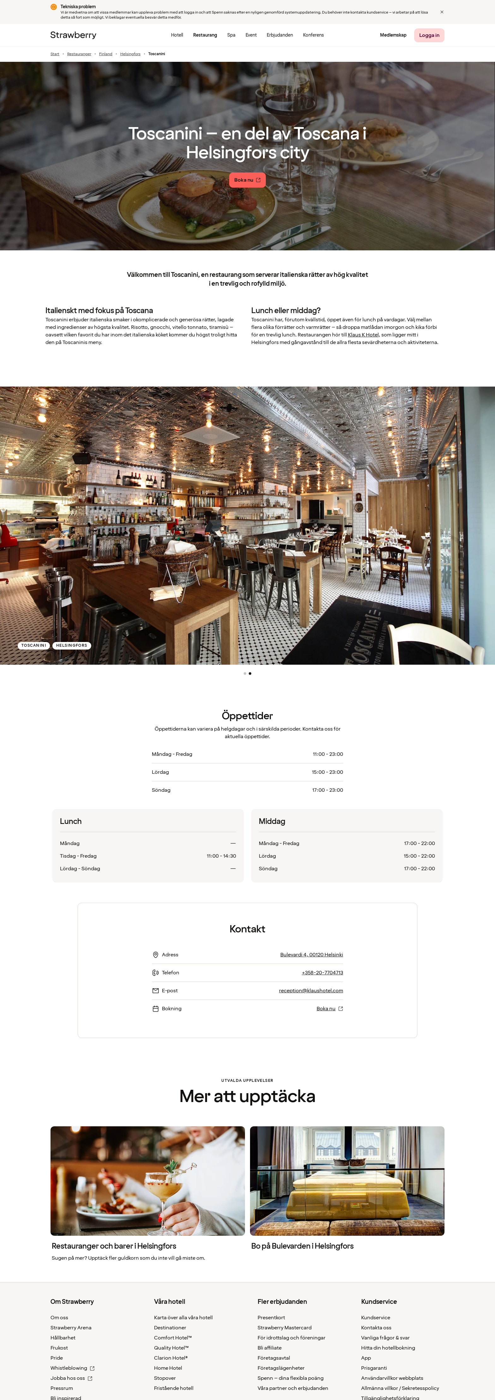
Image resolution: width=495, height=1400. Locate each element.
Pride (57, 1358)
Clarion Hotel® (171, 1358)
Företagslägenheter (281, 1368)
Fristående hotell (174, 1388)
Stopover (165, 1378)
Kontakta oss (376, 1327)
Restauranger (79, 54)
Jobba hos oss (71, 1378)
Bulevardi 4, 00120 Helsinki (311, 954)
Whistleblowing (73, 1368)
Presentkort (271, 1317)
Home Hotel (168, 1368)
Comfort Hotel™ (173, 1337)
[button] (245, 673)
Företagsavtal (274, 1358)
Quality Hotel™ (171, 1348)
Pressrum (62, 1388)
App (366, 1358)
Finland (105, 54)
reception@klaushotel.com (311, 990)
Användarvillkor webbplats (392, 1378)
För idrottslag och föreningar (291, 1337)
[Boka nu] (247, 180)
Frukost (59, 1348)
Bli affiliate (270, 1348)
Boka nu (330, 1008)
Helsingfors (130, 54)
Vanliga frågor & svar (385, 1337)
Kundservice (375, 1317)
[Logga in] (429, 35)
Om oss (59, 1317)
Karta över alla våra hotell (183, 1317)
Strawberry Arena (71, 1327)
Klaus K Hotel (363, 334)
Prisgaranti (374, 1368)
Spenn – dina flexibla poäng (291, 1378)
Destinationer (170, 1327)
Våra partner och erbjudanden (293, 1388)
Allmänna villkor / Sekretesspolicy (400, 1388)
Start (55, 54)
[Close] (441, 12)
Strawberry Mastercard (285, 1327)
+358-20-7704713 (322, 972)
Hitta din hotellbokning (388, 1348)
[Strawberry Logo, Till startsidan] (73, 35)
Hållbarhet (63, 1337)
